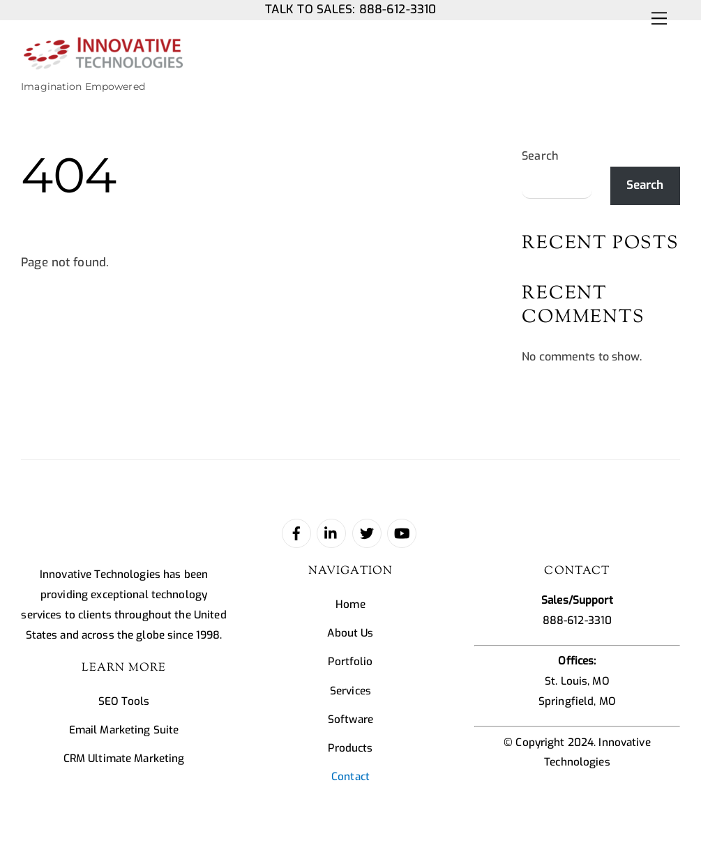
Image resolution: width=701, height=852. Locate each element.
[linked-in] (331, 533)
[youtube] (401, 533)
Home (350, 604)
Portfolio (350, 662)
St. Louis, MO (577, 681)
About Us (350, 633)
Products (350, 748)
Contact (350, 777)
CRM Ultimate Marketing (124, 759)
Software (350, 720)
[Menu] (659, 18)
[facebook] (296, 533)
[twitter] (367, 533)
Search (540, 156)
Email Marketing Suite (124, 730)
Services (350, 691)
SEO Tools (123, 701)
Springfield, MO (577, 701)
